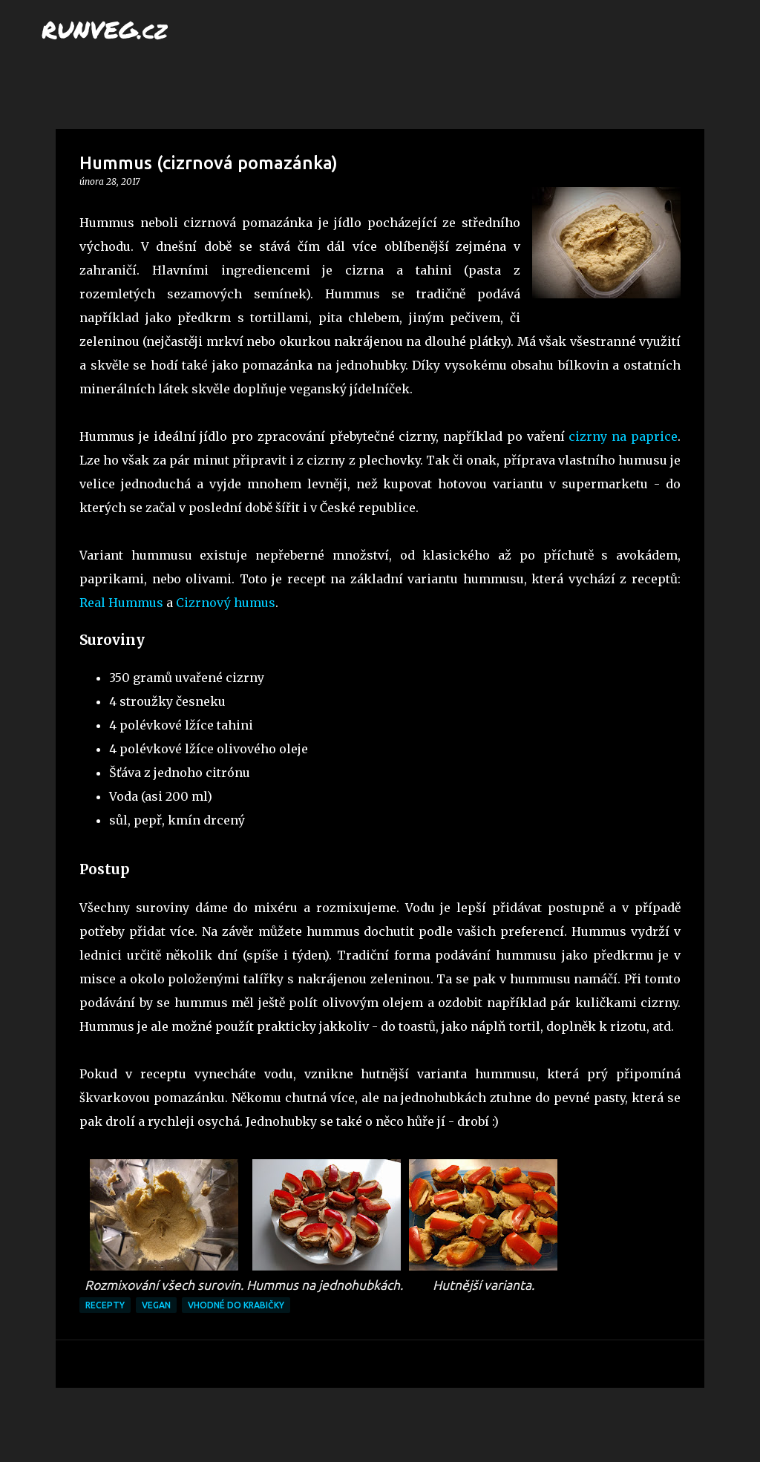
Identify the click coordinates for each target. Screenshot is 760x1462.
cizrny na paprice (623, 436)
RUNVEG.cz (105, 29)
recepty (105, 1305)
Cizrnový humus (225, 602)
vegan (156, 1305)
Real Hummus (121, 602)
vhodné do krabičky (236, 1305)
